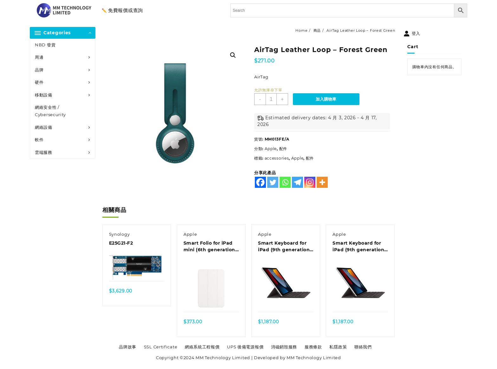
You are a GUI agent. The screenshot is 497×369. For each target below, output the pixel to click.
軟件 (39, 139)
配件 (283, 148)
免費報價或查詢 (125, 10)
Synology (119, 234)
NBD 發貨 (45, 44)
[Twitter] (272, 182)
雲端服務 (43, 152)
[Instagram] (309, 182)
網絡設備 (43, 127)
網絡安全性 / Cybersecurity (50, 111)
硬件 (39, 82)
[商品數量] (271, 99)
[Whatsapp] (285, 182)
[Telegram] (297, 182)
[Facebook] (260, 182)
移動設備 (43, 94)
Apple (271, 148)
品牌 (39, 69)
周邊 (39, 57)
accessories (277, 158)
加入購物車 (326, 99)
